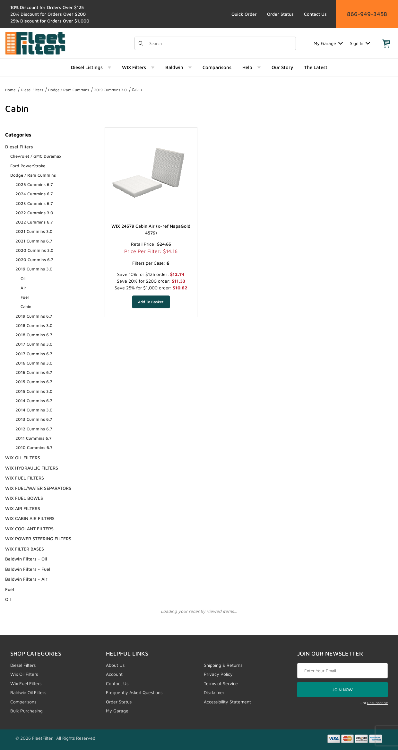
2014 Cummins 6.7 (33, 400)
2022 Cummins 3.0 (34, 212)
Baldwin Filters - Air (26, 579)
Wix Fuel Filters (25, 683)
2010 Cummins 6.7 (34, 447)
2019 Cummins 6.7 (33, 316)
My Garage (328, 43)
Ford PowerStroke (27, 165)
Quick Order (244, 14)
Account (114, 674)
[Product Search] (220, 43)
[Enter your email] (342, 670)
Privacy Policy (218, 674)
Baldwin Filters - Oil (26, 558)
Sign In (360, 43)
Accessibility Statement (227, 701)
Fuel (25, 297)
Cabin (137, 89)
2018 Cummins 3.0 (34, 325)
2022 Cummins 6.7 (34, 222)
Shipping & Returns (223, 665)
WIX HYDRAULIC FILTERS (31, 468)
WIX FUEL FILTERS (24, 478)
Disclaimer (214, 692)
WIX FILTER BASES (24, 548)
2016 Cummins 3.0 (34, 363)
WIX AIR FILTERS (22, 508)
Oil (23, 278)
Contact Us (315, 14)
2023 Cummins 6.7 (34, 203)
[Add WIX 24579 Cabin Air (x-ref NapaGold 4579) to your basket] (151, 302)
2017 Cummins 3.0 (34, 344)
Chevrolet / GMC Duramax (35, 156)
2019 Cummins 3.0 (110, 89)
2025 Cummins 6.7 (34, 184)
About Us (115, 665)
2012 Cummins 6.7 (33, 428)
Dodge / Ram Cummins (68, 89)
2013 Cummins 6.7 (33, 419)
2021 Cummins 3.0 (34, 231)
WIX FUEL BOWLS (24, 498)
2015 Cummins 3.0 (34, 391)
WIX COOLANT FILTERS (29, 528)
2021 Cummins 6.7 (33, 240)
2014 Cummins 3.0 (34, 409)
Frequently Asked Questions (134, 692)
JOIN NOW (343, 689)
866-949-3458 (367, 14)
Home (10, 89)
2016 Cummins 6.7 (33, 372)
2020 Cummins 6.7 (34, 259)
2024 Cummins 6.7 (34, 193)
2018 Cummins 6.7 (33, 334)
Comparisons (23, 701)
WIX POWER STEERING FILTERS (38, 538)
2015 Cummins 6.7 (33, 381)
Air (23, 287)
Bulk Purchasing (26, 710)
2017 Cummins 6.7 (33, 353)
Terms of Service (221, 683)
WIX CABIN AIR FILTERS (30, 518)
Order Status (280, 14)
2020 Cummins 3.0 (34, 250)
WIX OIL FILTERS (22, 457)
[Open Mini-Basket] (386, 43)
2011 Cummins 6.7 (33, 438)
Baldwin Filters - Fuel (27, 569)
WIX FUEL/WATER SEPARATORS (38, 488)
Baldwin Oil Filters (28, 692)
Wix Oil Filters (24, 674)
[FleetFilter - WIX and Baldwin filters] (35, 42)
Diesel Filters (32, 89)
